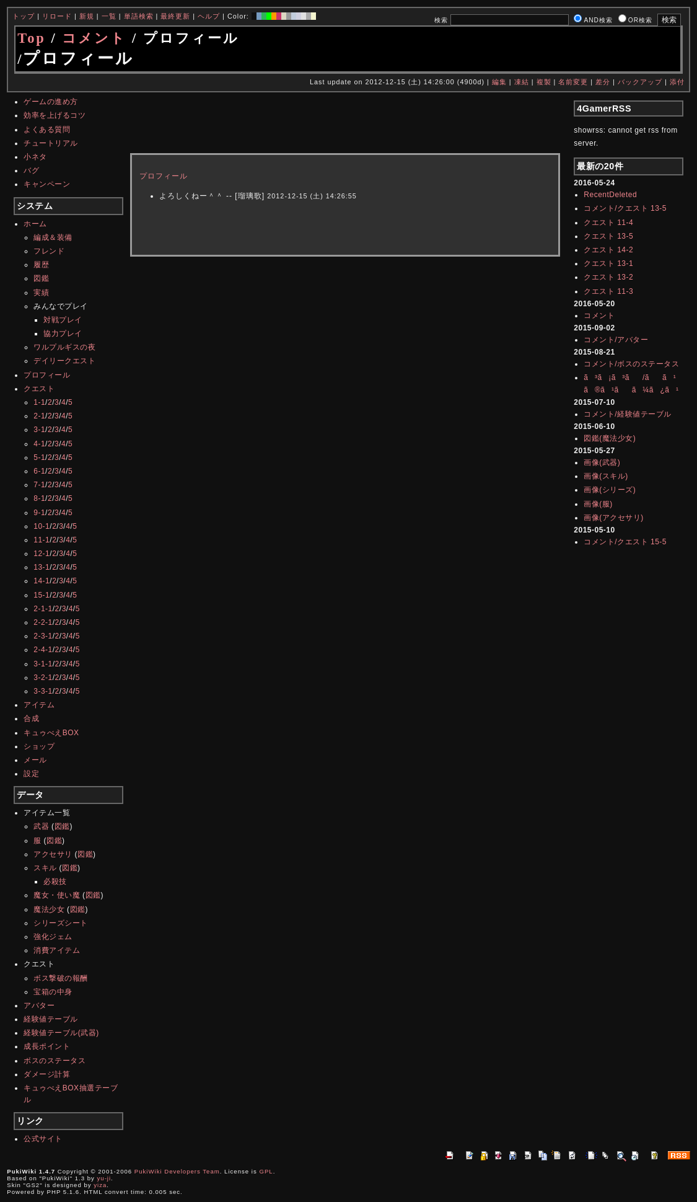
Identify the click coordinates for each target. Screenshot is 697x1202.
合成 (31, 718)
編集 (499, 82)
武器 (41, 826)
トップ (23, 16)
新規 (86, 16)
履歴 (41, 264)
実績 (41, 292)
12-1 (41, 553)
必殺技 (55, 881)
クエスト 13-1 (608, 263)
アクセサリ (52, 854)
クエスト (39, 388)
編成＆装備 (52, 237)
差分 (602, 82)
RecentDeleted (610, 194)
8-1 (39, 498)
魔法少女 (48, 909)
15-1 (41, 595)
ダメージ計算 (47, 1074)
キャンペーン (47, 184)
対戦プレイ (62, 320)
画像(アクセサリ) (614, 517)
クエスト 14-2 (608, 249)
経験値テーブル (51, 1019)
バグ (31, 170)
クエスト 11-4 (608, 222)
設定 (31, 773)
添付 (677, 82)
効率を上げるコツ (54, 115)
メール (35, 760)
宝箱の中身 (52, 992)
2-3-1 (43, 636)
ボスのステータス (54, 1060)
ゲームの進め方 (51, 101)
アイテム (39, 704)
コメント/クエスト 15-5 (625, 541)
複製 (544, 82)
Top (31, 38)
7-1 (39, 484)
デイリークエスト (64, 360)
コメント (94, 38)
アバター (39, 1005)
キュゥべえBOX (51, 732)
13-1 (41, 567)
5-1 (39, 457)
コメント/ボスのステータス (631, 364)
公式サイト (43, 1138)
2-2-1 (43, 622)
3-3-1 (43, 691)
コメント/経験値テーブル (627, 414)
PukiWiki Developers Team (177, 1171)
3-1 (39, 429)
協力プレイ (62, 333)
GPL (266, 1171)
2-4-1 (43, 649)
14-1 (41, 581)
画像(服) (598, 504)
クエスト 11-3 (608, 291)
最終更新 (175, 16)
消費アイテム (56, 950)
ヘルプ (209, 16)
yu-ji (104, 1178)
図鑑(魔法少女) (610, 438)
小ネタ (35, 156)
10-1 (41, 526)
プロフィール (47, 375)
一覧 (109, 16)
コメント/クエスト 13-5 (625, 208)
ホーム (35, 223)
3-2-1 (43, 677)
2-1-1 (43, 608)
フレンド (48, 251)
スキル (45, 868)
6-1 (39, 471)
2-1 (39, 416)
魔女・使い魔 (56, 895)
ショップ (39, 746)
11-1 (41, 540)
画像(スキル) (606, 476)
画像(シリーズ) (610, 489)
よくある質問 (47, 129)
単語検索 (139, 16)
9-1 (39, 512)
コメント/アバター (616, 339)
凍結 (521, 82)
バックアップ (640, 82)
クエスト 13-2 (608, 277)
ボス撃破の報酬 (60, 978)
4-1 (39, 444)
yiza (100, 1185)
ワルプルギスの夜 (64, 347)
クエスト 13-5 (608, 236)
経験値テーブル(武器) (61, 1032)
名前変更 (573, 82)
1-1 (39, 402)
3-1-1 (43, 664)
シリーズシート (60, 923)
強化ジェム (52, 936)
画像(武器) (602, 462)
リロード (57, 16)
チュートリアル (51, 143)
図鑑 (41, 278)
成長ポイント (47, 1046)
